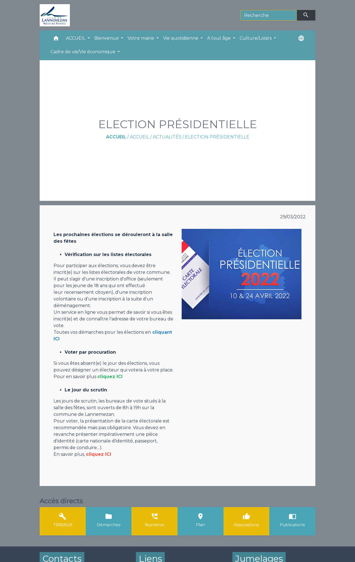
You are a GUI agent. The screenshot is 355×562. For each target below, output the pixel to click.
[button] (56, 39)
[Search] (268, 15)
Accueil (116, 137)
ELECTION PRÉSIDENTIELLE (217, 137)
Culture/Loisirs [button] (256, 38)
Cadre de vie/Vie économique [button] (83, 51)
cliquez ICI (98, 454)
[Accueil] (55, 15)
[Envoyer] (306, 15)
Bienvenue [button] (107, 38)
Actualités (167, 137)
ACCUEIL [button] (76, 38)
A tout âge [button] (219, 38)
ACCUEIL (139, 137)
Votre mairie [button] (141, 38)
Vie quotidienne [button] (181, 38)
